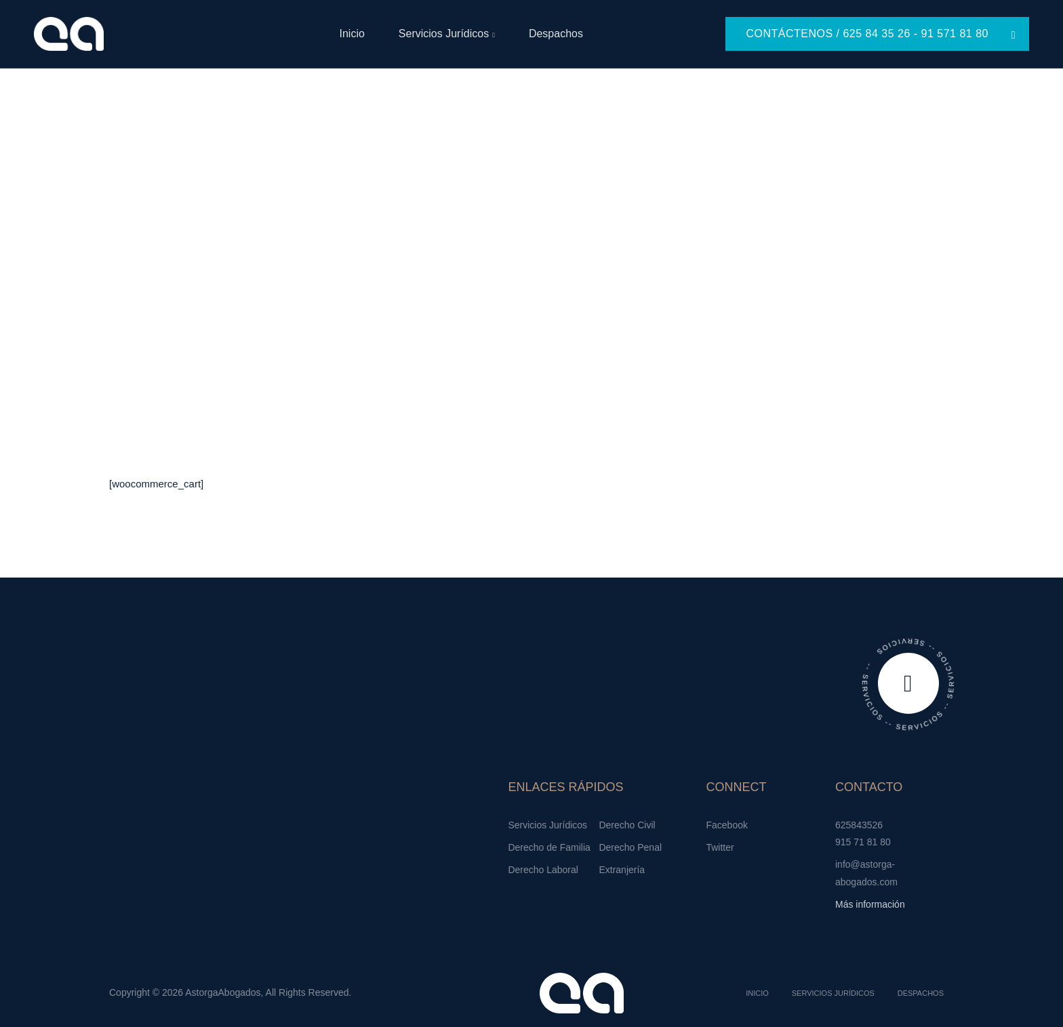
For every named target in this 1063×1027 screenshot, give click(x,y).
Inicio (351, 33)
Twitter (720, 847)
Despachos (556, 33)
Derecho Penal (630, 847)
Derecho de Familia (549, 847)
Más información (870, 904)
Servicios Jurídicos (444, 33)
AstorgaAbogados (222, 992)
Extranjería (622, 869)
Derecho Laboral (543, 869)
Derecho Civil (627, 825)
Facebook (726, 825)
